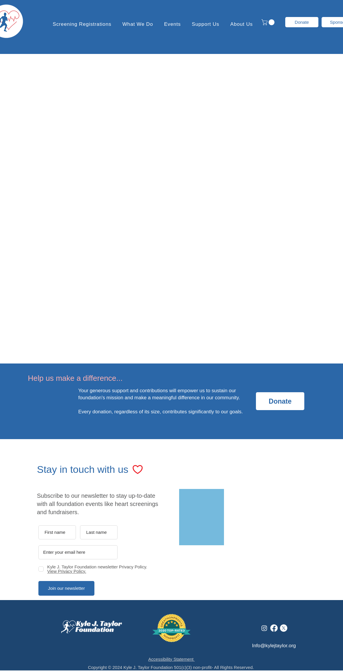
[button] (206, 24)
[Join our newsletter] (66, 588)
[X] (283, 628)
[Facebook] (274, 628)
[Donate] (301, 22)
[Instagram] (264, 628)
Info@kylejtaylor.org (274, 645)
